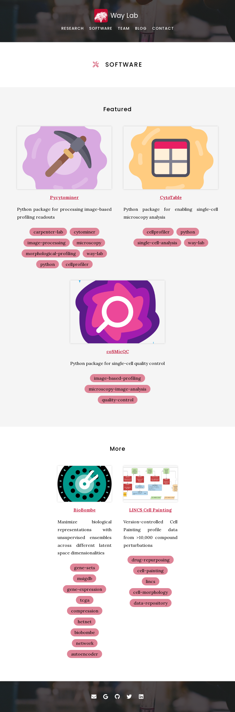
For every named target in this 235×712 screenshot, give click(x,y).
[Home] (117, 15)
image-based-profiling (117, 378)
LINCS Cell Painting (150, 510)
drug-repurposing (151, 559)
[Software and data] (100, 28)
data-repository (150, 603)
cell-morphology (150, 592)
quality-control (117, 399)
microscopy (88, 242)
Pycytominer (64, 197)
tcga (84, 600)
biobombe (85, 632)
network (84, 643)
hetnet (85, 621)
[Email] (94, 696)
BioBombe (84, 510)
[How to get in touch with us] (163, 28)
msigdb (84, 578)
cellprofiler (77, 264)
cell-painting (150, 570)
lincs (150, 581)
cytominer (84, 232)
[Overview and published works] (72, 28)
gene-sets (84, 567)
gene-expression (84, 589)
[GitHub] (117, 696)
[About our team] (123, 28)
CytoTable (171, 197)
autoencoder (84, 654)
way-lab (95, 253)
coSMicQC (117, 351)
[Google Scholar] (106, 696)
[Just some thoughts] (140, 28)
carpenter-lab (48, 232)
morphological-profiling (51, 253)
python (47, 264)
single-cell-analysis (157, 242)
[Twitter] (129, 696)
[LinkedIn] (141, 696)
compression (84, 610)
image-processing (47, 242)
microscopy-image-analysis (117, 389)
